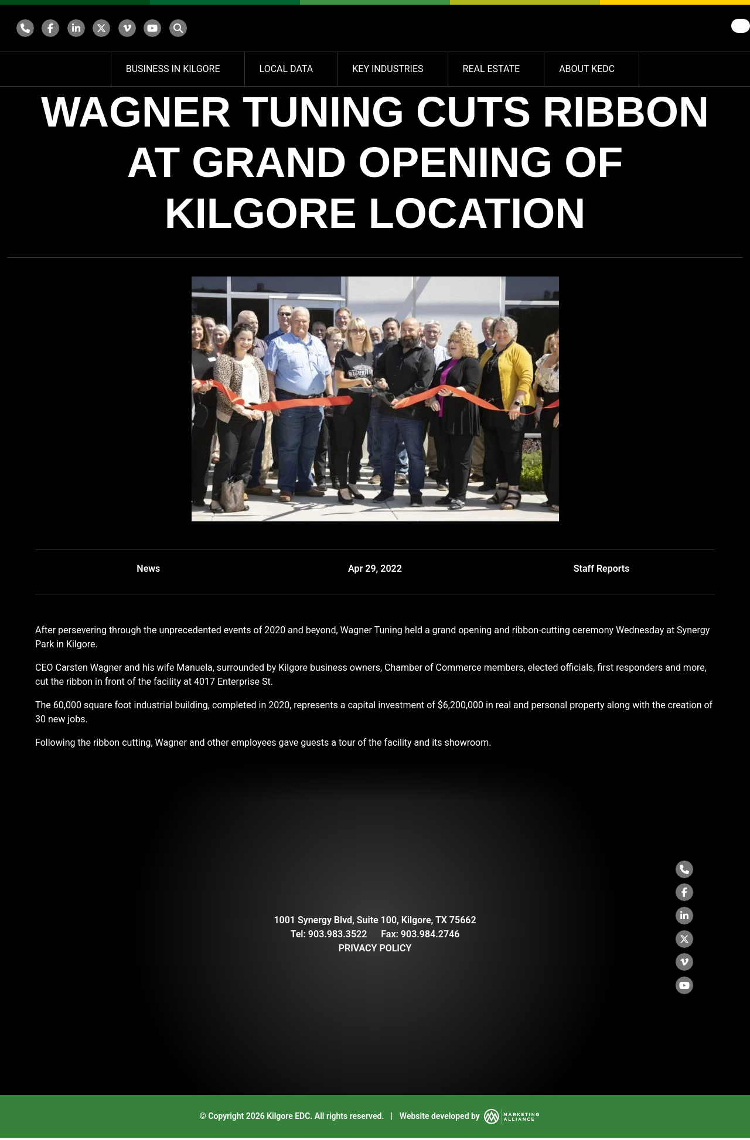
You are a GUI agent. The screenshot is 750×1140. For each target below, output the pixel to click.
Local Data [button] (288, 68)
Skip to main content (0, 9)
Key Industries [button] (388, 68)
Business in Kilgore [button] (174, 68)
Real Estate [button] (493, 68)
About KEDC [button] (588, 68)
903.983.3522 (337, 934)
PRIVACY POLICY (375, 948)
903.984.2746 (430, 934)
